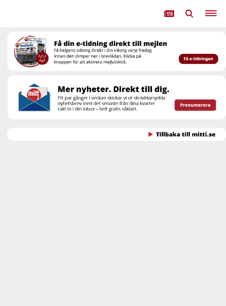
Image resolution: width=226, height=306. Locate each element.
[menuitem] (169, 13)
